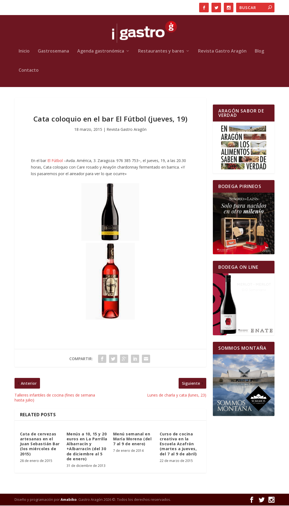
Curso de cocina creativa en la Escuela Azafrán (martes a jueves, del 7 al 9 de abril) (178, 444)
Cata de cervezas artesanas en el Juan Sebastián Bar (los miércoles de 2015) (40, 444)
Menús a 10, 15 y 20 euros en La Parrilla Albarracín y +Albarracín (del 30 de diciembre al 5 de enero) (87, 447)
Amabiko (69, 499)
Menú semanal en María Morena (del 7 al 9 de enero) (132, 439)
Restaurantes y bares (161, 51)
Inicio (24, 51)
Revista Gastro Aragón (222, 51)
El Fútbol (55, 161)
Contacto (29, 70)
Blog (259, 51)
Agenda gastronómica (100, 51)
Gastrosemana (53, 51)
